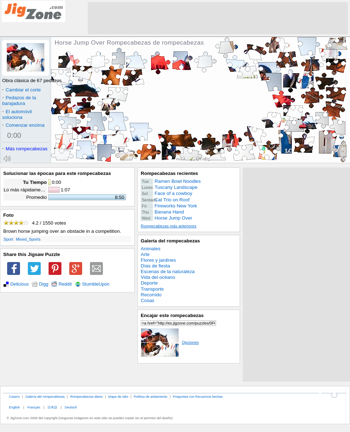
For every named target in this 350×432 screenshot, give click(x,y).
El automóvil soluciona (17, 114)
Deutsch (71, 407)
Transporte (152, 289)
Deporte (149, 283)
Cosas (147, 300)
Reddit (65, 284)
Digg (43, 284)
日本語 (52, 407)
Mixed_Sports (28, 239)
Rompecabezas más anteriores (168, 226)
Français (34, 407)
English (14, 407)
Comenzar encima (23, 125)
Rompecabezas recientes (169, 173)
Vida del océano (158, 277)
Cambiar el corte (21, 89)
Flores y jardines (158, 260)
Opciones (170, 342)
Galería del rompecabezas (170, 240)
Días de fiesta (155, 265)
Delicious (19, 284)
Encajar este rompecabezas (172, 315)
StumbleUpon (96, 284)
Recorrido (151, 294)
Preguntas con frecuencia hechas (197, 396)
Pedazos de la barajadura (19, 100)
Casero (14, 396)
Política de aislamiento (151, 396)
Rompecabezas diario (86, 396)
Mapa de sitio (118, 396)
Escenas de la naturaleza (168, 271)
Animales (150, 248)
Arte (145, 254)
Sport (8, 239)
